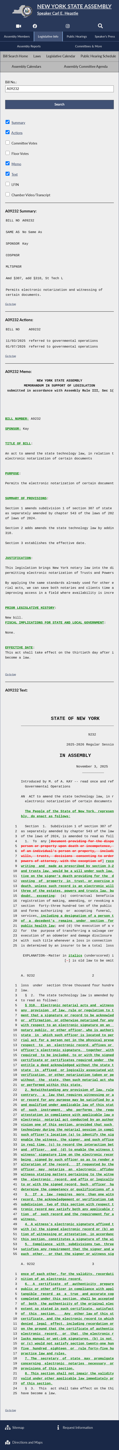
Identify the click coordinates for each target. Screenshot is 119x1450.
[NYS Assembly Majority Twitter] (51, 27)
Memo (16, 164)
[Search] (100, 27)
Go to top (10, 304)
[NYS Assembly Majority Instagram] (67, 27)
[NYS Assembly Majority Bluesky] (84, 27)
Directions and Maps (24, 1442)
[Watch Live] (18, 27)
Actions (16, 133)
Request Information (74, 1428)
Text (15, 174)
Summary (18, 123)
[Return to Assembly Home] (59, 11)
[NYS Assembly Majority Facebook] (34, 27)
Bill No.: (11, 82)
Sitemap (14, 1428)
